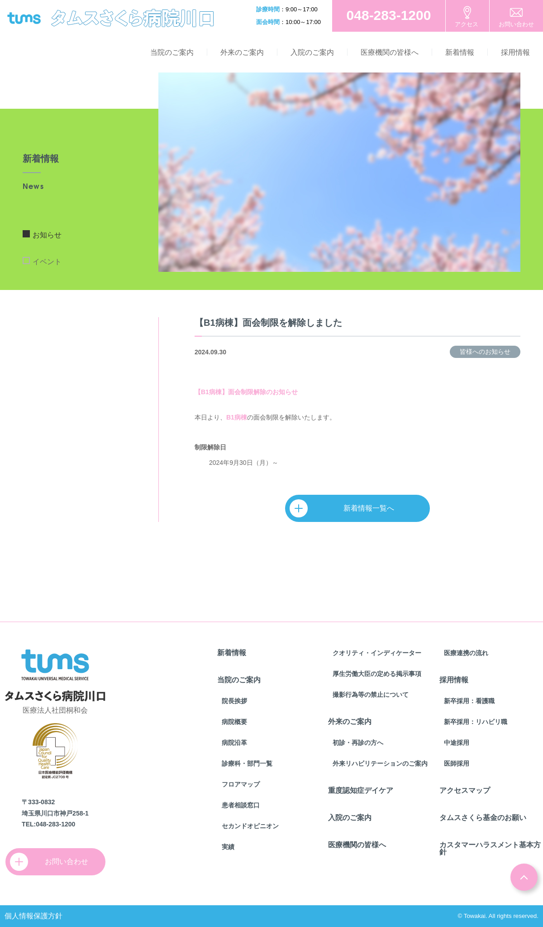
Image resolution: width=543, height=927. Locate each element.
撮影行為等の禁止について (371, 694)
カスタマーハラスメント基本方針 (490, 848)
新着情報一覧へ (346, 508)
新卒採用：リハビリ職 (475, 721)
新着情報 (459, 52)
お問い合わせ (516, 24)
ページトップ (524, 877)
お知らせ (47, 235)
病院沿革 (234, 742)
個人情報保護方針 (33, 916)
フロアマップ (241, 784)
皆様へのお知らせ (485, 351)
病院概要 (234, 721)
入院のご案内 (312, 52)
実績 (228, 846)
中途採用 (456, 742)
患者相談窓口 (241, 805)
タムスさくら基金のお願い (482, 817)
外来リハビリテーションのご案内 (380, 763)
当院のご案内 (172, 52)
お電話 (388, 16)
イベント (47, 262)
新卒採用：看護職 (469, 701)
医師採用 (456, 763)
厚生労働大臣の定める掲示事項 (377, 673)
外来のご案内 (242, 52)
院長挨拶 (234, 701)
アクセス (466, 24)
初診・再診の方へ (358, 742)
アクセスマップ (464, 790)
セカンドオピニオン (250, 826)
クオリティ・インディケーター (377, 653)
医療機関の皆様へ (390, 52)
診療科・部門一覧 (247, 763)
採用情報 (515, 52)
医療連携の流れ (466, 653)
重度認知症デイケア (360, 790)
